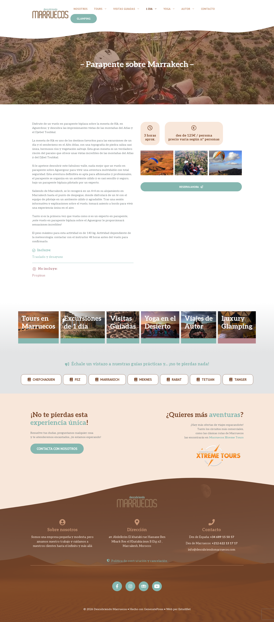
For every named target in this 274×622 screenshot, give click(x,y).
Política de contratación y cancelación (139, 561)
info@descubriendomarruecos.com (211, 549)
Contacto (208, 9)
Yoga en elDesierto (160, 323)
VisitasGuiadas (123, 323)
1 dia (153, 9)
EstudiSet (184, 609)
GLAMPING (84, 18)
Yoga (170, 9)
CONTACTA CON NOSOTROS (57, 448)
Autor (189, 9)
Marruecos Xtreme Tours (226, 437)
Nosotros (81, 9)
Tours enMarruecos (38, 323)
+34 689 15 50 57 (222, 537)
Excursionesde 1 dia (82, 323)
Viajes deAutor (199, 323)
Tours (102, 9)
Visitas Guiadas (128, 9)
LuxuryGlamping (236, 323)
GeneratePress (153, 609)
